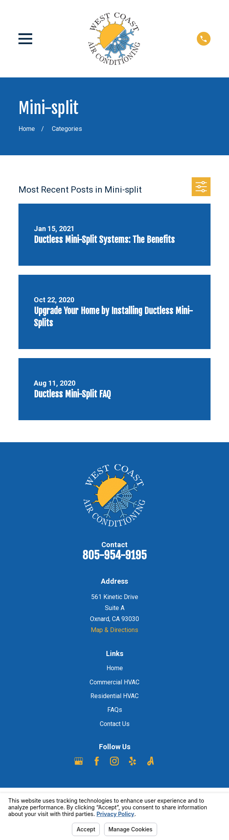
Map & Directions (114, 630)
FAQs (114, 709)
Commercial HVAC (114, 682)
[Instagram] (114, 761)
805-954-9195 (114, 555)
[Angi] (150, 761)
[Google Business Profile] (78, 761)
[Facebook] (96, 761)
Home (114, 668)
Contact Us (115, 724)
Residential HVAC (114, 696)
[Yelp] (132, 761)
